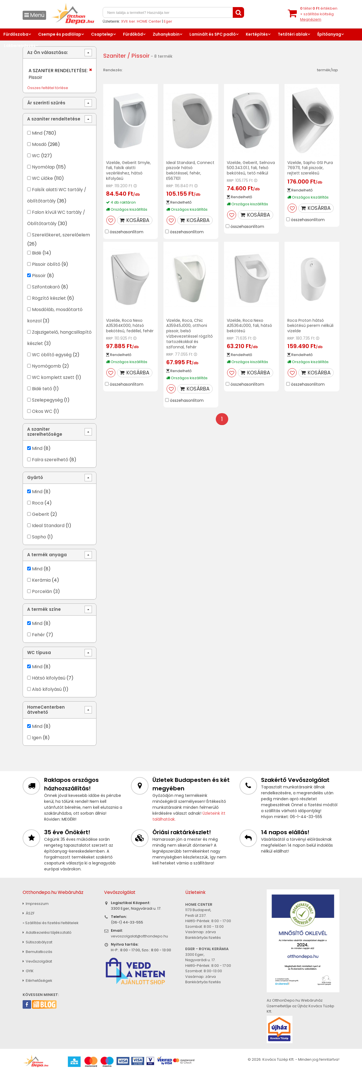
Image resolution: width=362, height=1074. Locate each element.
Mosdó (39, 144)
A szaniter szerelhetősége (44, 431)
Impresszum (36, 903)
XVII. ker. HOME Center (141, 21)
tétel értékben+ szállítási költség (318, 14)
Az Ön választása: (47, 52)
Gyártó (35, 477)
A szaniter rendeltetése (53, 119)
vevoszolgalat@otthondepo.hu (139, 936)
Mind (37, 133)
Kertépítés (257, 34)
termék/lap (327, 70)
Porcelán (42, 591)
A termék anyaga (47, 555)
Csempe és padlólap (59, 34)
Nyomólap (43, 167)
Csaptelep (102, 34)
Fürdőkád (133, 34)
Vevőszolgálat (37, 961)
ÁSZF (29, 913)
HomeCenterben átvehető (46, 709)
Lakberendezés (20, 45)
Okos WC (42, 411)
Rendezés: (113, 70)
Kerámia (41, 580)
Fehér (38, 634)
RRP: (110, 186)
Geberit (40, 514)
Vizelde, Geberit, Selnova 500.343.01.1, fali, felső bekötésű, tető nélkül (251, 168)
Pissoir (39, 275)
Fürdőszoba (15, 34)
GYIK (28, 971)
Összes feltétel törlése (47, 87)
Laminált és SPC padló (212, 34)
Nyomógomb (46, 366)
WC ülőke (42, 178)
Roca (37, 503)
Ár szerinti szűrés (46, 103)
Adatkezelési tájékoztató (47, 932)
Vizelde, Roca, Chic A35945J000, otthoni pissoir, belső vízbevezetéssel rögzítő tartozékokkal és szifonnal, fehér (189, 334)
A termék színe (44, 609)
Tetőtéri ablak (292, 34)
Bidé (36, 253)
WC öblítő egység (52, 354)
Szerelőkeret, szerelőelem (61, 235)
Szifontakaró (46, 287)
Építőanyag (329, 34)
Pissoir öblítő (46, 264)
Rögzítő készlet (49, 298)
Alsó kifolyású (47, 689)
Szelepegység (47, 400)
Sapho (39, 537)
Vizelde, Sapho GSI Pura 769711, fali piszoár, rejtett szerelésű (310, 168)
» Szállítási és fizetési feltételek (51, 923)
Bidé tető (42, 388)
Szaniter (114, 56)
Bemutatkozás (37, 951)
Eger (168, 21)
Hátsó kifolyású (48, 678)
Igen (37, 737)
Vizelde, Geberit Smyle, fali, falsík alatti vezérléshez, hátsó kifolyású (128, 171)
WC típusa (39, 652)
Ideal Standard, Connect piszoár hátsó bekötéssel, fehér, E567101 (190, 171)
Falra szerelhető (50, 459)
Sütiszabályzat (37, 942)
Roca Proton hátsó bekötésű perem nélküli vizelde (310, 326)
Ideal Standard (48, 525)
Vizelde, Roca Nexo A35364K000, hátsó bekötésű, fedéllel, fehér (130, 326)
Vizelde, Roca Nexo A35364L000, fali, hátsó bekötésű (249, 326)
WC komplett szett (53, 377)
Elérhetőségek (37, 980)
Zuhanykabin (166, 34)
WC (36, 155)
